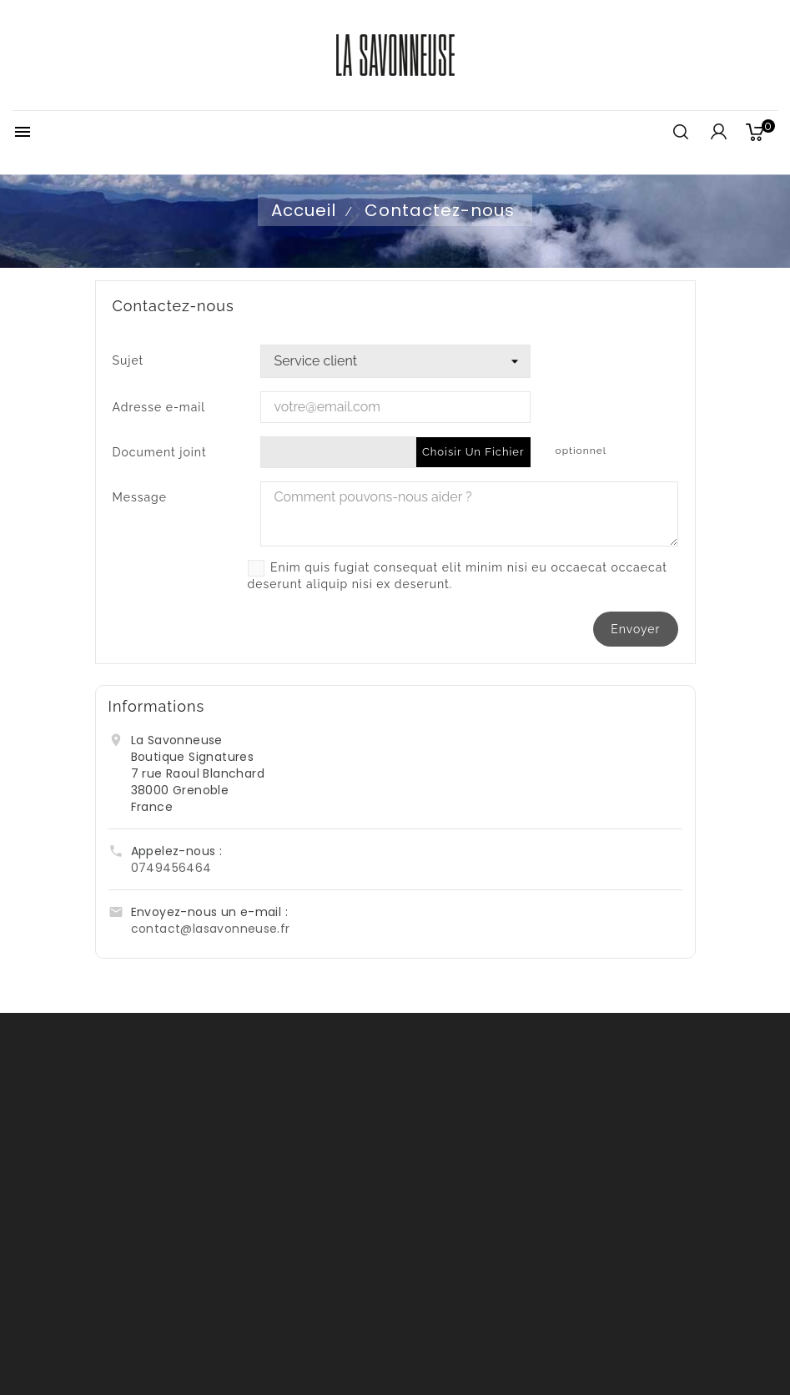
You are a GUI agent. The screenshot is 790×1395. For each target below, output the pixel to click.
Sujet (128, 360)
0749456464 (171, 867)
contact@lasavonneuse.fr (210, 928)
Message (140, 497)
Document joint (160, 452)
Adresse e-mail (159, 407)
